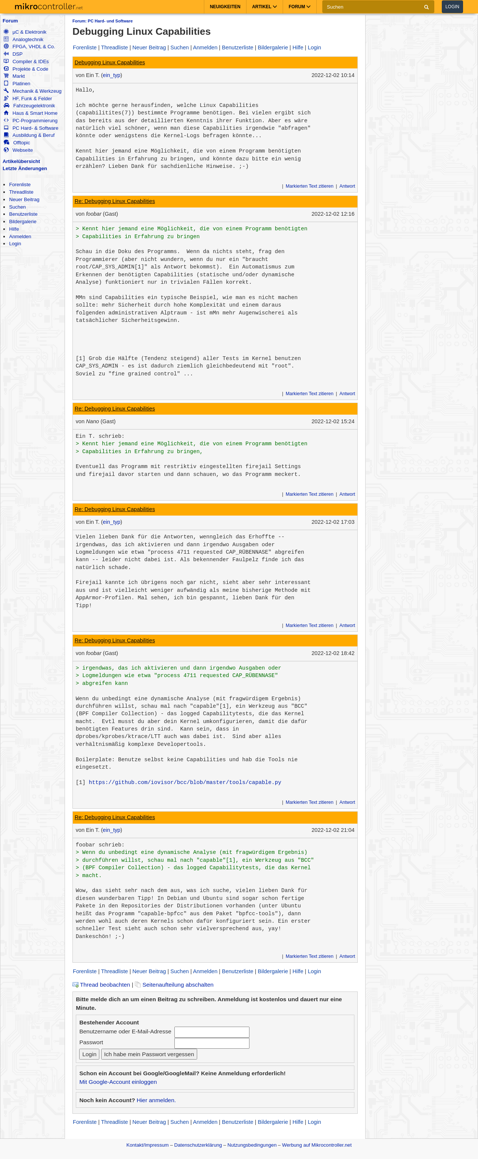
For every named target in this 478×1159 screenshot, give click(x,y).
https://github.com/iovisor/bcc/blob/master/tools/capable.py (185, 782)
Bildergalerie (22, 221)
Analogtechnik (23, 39)
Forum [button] (300, 6)
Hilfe (14, 229)
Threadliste (21, 192)
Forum (10, 21)
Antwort (347, 186)
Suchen (17, 207)
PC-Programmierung (31, 120)
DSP (13, 54)
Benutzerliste (23, 214)
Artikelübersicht (21, 161)
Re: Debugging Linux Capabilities (115, 201)
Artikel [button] (264, 6)
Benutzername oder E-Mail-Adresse (125, 1031)
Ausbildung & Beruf (29, 135)
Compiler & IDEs (26, 61)
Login (452, 6)
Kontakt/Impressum (147, 1145)
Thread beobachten (101, 984)
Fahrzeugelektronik (29, 105)
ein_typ (111, 75)
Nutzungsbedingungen (252, 1145)
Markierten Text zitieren (309, 186)
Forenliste (20, 184)
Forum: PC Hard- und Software (102, 21)
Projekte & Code (26, 69)
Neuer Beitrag (24, 199)
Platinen (17, 83)
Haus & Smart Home (31, 113)
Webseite (18, 150)
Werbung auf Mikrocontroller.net (316, 1145)
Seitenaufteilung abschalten (174, 984)
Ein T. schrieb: (100, 436)
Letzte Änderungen (25, 168)
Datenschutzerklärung (198, 1145)
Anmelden (20, 236)
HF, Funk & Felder (28, 98)
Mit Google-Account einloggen (118, 1082)
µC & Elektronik (25, 32)
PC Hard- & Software (31, 128)
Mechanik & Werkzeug (32, 91)
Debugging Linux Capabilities (110, 62)
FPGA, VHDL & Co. (29, 46)
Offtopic (17, 142)
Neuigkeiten (225, 6)
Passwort (91, 1042)
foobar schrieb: (100, 845)
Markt (14, 76)
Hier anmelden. (156, 1100)
